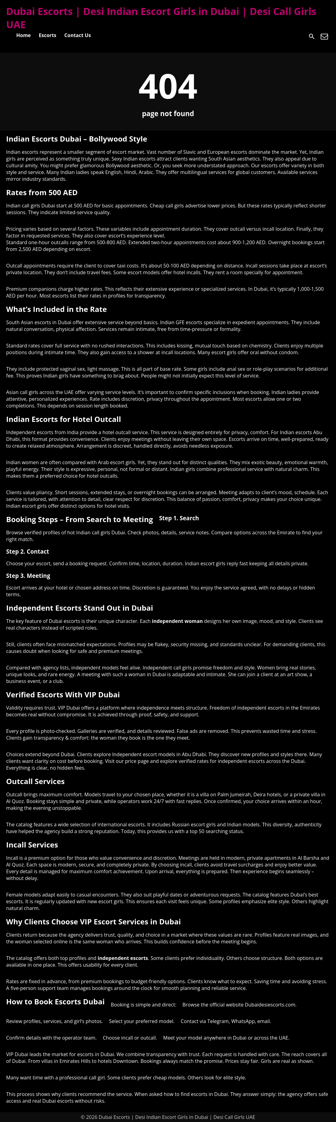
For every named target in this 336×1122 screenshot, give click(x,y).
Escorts (47, 35)
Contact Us (77, 35)
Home (23, 35)
